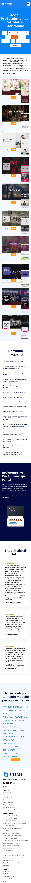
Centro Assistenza (8, 876)
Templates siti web (8, 805)
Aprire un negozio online (10, 818)
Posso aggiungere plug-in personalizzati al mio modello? (15, 440)
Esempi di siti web (8, 802)
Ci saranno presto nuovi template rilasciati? (13, 446)
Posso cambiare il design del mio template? (12, 387)
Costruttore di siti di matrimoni (12, 835)
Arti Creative (6, 41)
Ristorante (22, 36)
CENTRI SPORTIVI (9, 720)
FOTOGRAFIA (8, 710)
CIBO (22, 730)
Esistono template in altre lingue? (13, 411)
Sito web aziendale (8, 825)
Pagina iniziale (7, 792)
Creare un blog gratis (9, 848)
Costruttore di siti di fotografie (12, 828)
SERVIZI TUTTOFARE (11, 727)
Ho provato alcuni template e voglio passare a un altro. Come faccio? (13, 433)
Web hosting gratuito (9, 860)
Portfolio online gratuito (10, 838)
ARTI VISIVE (7, 717)
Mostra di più (15, 759)
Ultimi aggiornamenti (9, 810)
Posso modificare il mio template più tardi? (13, 373)
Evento (14, 36)
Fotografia (25, 32)
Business (11, 32)
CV (13, 41)
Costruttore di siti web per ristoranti (13, 855)
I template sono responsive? (11, 402)
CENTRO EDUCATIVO (11, 753)
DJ (20, 714)
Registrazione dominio (9, 821)
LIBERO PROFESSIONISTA (12, 757)
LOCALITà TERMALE (10, 747)
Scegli (13, 97)
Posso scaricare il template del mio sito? (15, 392)
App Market (9, 807)
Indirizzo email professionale (11, 845)
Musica (7, 36)
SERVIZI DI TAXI (9, 740)
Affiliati (5, 881)
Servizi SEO (6, 865)
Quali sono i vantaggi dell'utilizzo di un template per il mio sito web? (14, 367)
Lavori (7, 879)
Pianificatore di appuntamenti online (13, 858)
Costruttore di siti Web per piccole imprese (15, 840)
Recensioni (6, 800)
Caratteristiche (7, 797)
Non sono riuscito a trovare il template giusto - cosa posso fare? (14, 380)
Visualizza (6, 97)
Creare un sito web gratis (10, 816)
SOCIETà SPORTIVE (10, 750)
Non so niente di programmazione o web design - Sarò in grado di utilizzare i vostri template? (15, 417)
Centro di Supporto (8, 874)
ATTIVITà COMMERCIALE (12, 707)
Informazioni (6, 871)
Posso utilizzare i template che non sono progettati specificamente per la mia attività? (15, 426)
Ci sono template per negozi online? (13, 397)
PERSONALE (23, 720)
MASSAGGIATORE (20, 717)
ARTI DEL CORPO (9, 743)
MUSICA (17, 710)
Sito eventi (6, 830)
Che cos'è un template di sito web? (13, 361)
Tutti (5, 32)
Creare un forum (8, 850)
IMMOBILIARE (8, 724)
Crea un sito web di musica (11, 833)
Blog (18, 32)
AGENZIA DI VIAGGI (10, 714)
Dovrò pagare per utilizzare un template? (15, 406)
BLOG (25, 707)
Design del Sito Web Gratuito (11, 863)
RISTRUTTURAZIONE (11, 730)
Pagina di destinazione (23, 41)
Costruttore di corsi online (10, 853)
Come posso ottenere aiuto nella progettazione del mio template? (13, 453)
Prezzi (4, 795)
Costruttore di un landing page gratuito (15, 823)
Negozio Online (15, 45)
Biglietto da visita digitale (10, 843)
